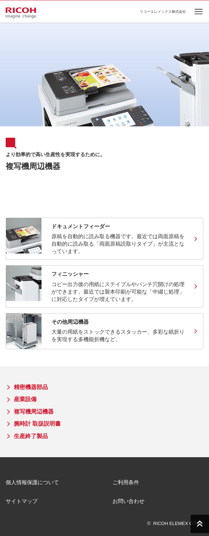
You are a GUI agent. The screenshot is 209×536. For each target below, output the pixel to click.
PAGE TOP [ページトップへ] (200, 524)
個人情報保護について (32, 482)
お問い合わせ (128, 501)
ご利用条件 (125, 482)
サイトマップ (22, 501)
